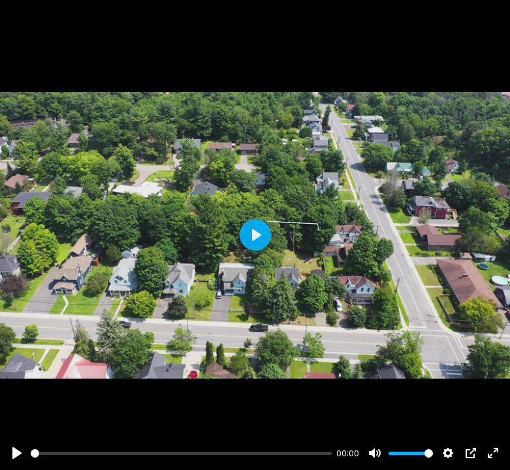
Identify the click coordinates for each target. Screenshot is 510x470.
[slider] (181, 453)
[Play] (17, 453)
